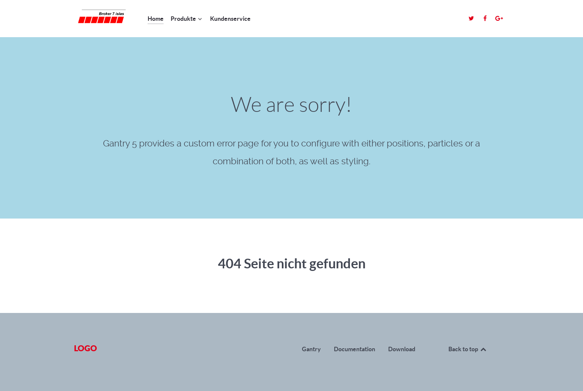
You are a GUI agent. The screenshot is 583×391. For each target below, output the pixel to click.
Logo (85, 348)
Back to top (467, 349)
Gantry (311, 349)
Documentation (354, 349)
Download (401, 349)
